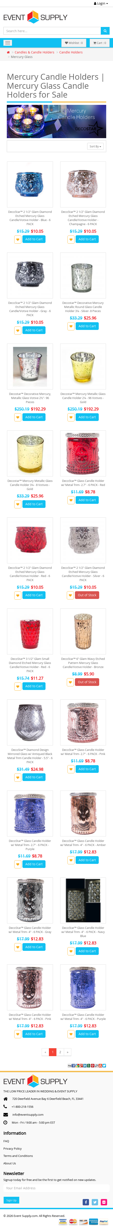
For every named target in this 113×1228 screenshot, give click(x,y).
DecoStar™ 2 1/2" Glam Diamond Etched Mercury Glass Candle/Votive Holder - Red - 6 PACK (30, 574)
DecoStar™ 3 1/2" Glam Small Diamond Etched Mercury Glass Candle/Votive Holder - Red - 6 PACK (30, 665)
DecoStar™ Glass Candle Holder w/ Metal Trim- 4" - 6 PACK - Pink (30, 1017)
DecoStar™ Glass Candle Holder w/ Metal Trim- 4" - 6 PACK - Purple (83, 1017)
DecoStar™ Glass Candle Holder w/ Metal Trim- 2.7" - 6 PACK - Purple (30, 845)
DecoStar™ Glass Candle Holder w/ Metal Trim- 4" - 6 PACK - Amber (83, 843)
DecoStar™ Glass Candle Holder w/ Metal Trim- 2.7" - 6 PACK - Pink (83, 752)
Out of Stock (87, 595)
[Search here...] (52, 31)
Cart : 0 (99, 43)
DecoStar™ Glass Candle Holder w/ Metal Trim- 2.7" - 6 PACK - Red (83, 483)
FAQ (6, 1141)
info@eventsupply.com (27, 1115)
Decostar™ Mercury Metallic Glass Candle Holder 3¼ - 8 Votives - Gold (30, 485)
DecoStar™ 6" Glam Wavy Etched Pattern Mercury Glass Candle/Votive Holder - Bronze (83, 663)
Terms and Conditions (18, 1156)
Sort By (95, 146)
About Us (9, 1163)
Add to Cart (34, 239)
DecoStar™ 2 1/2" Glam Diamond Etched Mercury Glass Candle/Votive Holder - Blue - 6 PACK (30, 218)
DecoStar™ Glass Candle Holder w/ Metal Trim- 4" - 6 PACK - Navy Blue (83, 932)
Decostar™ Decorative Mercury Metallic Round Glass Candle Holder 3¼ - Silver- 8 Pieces (83, 307)
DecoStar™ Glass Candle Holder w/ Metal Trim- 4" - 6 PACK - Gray (30, 930)
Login (101, 3)
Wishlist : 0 (74, 43)
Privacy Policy (12, 1148)
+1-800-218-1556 (22, 1107)
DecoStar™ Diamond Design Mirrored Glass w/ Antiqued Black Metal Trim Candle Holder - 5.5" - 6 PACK (30, 756)
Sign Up (11, 1200)
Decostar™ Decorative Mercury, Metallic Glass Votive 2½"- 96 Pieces (30, 398)
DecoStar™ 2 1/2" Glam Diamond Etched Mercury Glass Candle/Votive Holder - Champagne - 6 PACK (83, 218)
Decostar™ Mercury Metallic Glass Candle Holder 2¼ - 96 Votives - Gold (83, 398)
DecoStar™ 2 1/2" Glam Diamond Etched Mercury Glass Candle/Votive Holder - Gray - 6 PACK (30, 309)
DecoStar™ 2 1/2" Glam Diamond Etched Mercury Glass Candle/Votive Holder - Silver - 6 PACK (83, 574)
